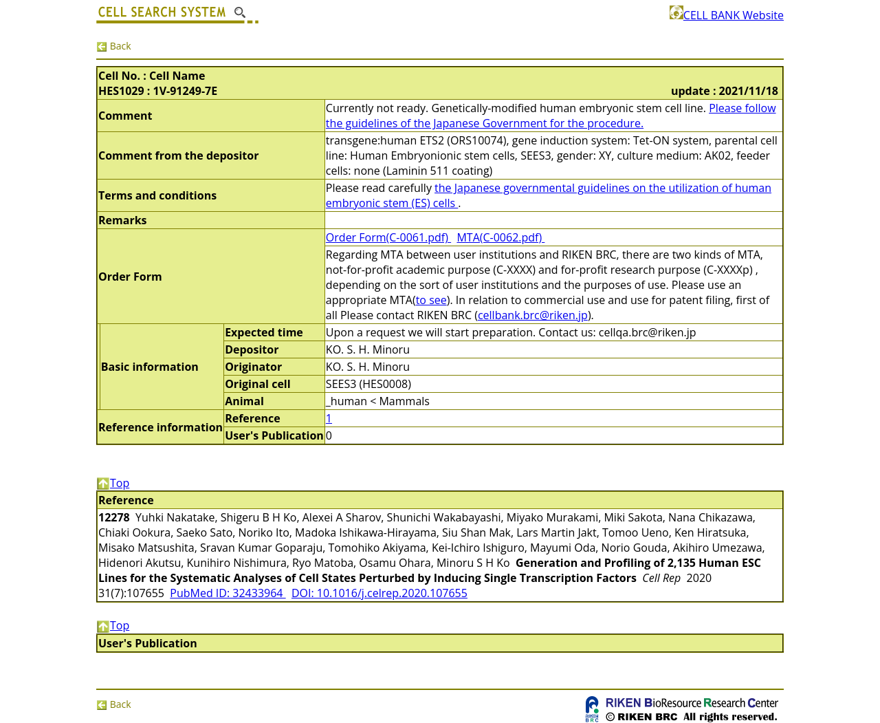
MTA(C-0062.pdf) (500, 237)
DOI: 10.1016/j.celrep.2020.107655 (380, 593)
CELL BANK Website (727, 15)
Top (112, 482)
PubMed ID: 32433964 (227, 593)
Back (113, 45)
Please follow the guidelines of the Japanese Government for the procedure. (551, 115)
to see (431, 299)
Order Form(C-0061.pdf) (388, 237)
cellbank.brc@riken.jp (533, 315)
